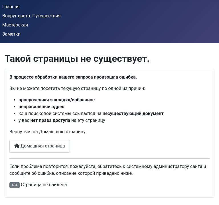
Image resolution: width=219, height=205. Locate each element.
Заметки (11, 34)
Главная (11, 6)
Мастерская (15, 25)
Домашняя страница (39, 146)
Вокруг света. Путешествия (31, 16)
